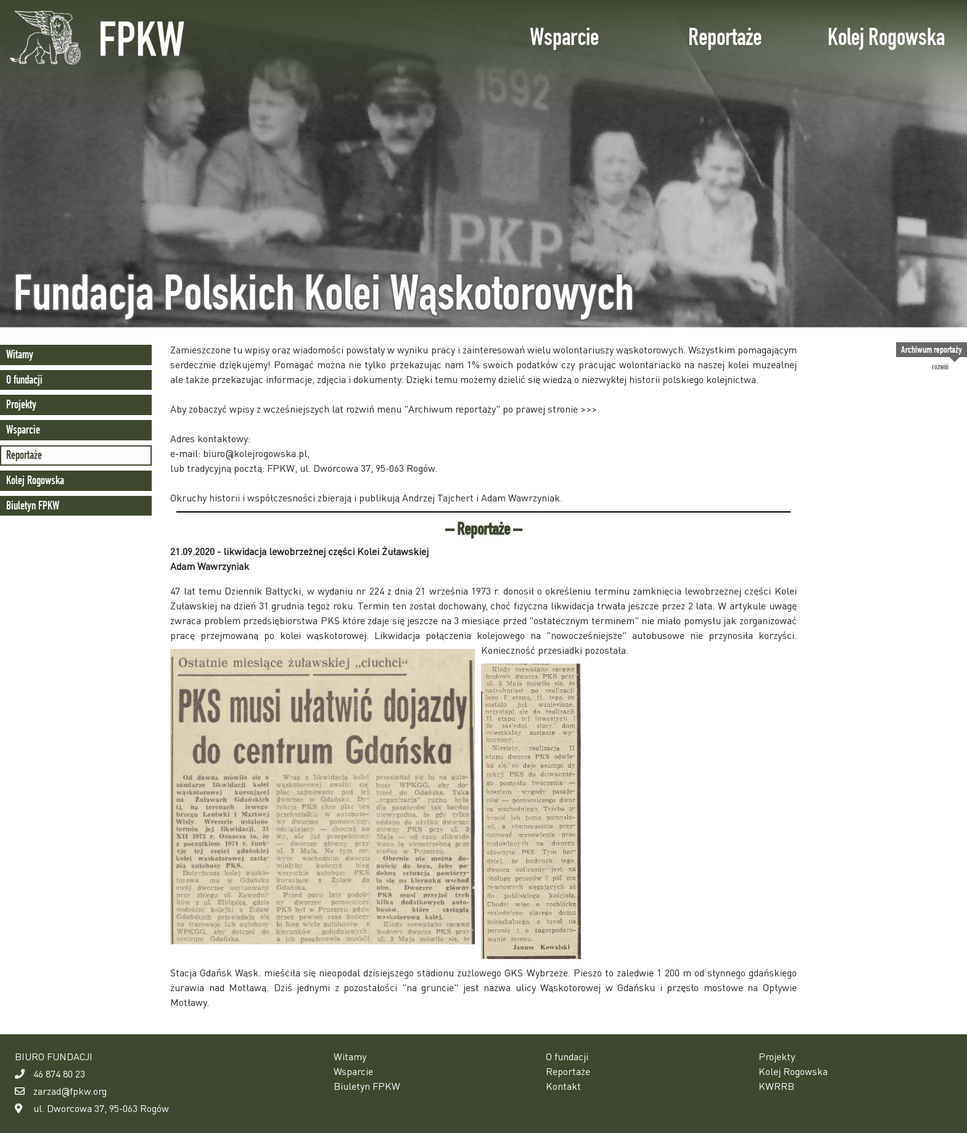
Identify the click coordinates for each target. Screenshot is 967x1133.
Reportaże (725, 36)
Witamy (19, 354)
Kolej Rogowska (886, 36)
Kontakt (563, 1085)
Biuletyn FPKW (32, 505)
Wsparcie (564, 36)
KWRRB (776, 1085)
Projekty (21, 404)
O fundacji (24, 380)
